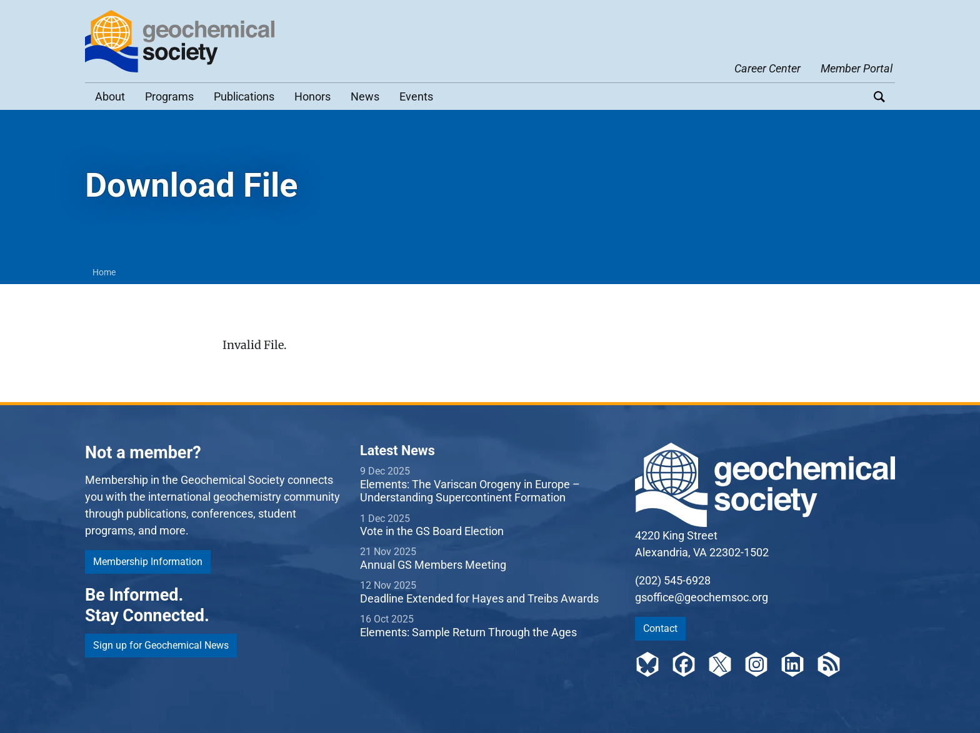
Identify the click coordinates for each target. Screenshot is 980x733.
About (110, 96)
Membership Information (147, 562)
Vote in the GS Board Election (432, 531)
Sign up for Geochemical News (161, 645)
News (365, 96)
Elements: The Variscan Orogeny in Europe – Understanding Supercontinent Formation (470, 491)
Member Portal (856, 68)
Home (104, 272)
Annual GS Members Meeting (433, 564)
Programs (169, 96)
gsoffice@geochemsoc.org (701, 597)
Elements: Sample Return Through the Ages (468, 632)
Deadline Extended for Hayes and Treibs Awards (479, 598)
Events (416, 96)
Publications (244, 96)
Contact (660, 628)
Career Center (767, 68)
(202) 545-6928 (673, 580)
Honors (312, 96)
